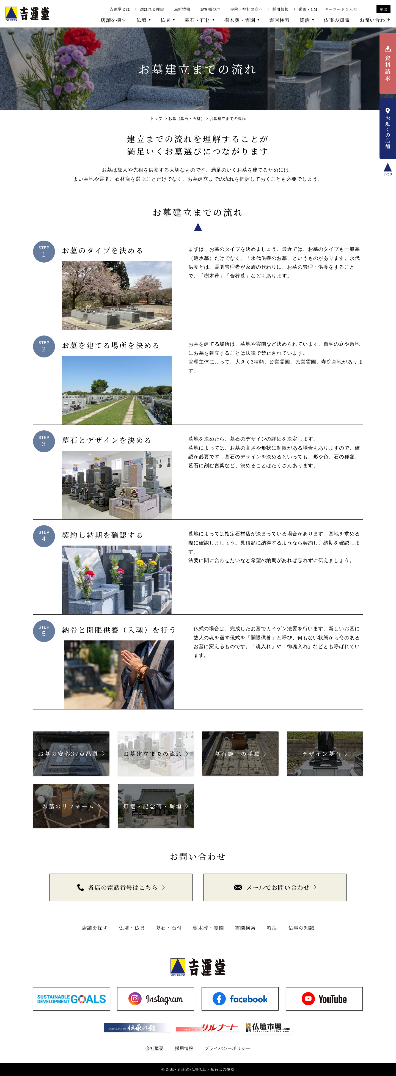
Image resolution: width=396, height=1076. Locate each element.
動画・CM (308, 9)
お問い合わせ (375, 19)
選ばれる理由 (152, 9)
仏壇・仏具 (132, 927)
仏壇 (141, 19)
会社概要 (154, 1048)
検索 (383, 9)
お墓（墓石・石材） (186, 118)
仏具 (165, 19)
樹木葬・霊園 (239, 19)
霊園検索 (279, 19)
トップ (156, 118)
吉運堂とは (120, 9)
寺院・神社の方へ (246, 9)
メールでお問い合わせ (272, 887)
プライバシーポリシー (227, 1048)
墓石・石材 (198, 19)
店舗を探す (114, 19)
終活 (304, 19)
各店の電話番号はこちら (117, 887)
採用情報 (281, 9)
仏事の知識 (337, 19)
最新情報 (182, 9)
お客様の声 (210, 9)
